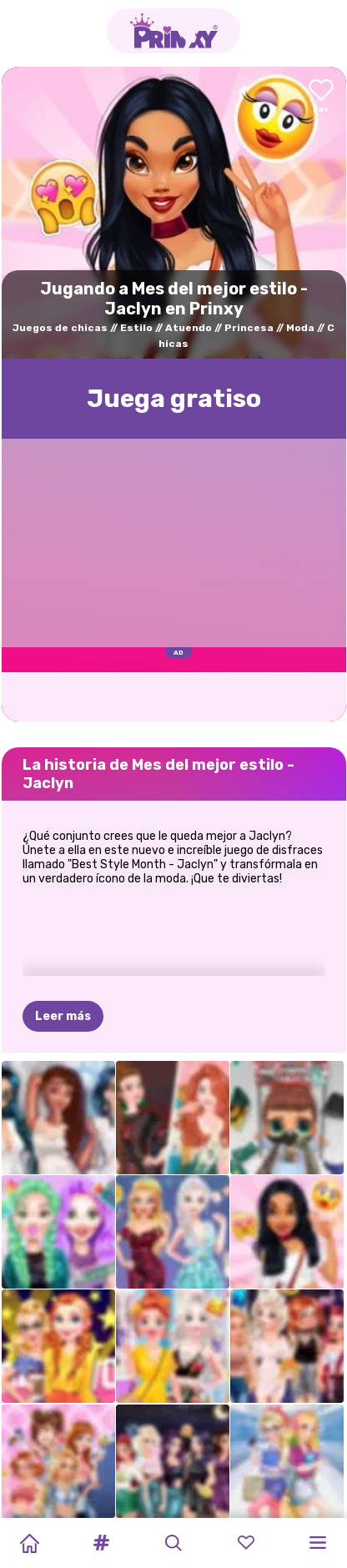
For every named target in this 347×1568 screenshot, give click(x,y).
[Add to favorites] (321, 97)
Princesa (249, 328)
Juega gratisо (174, 399)
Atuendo (188, 328)
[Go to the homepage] (173, 31)
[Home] (29, 1543)
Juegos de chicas (60, 328)
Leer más (63, 1016)
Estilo (136, 328)
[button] (102, 1543)
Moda (300, 328)
